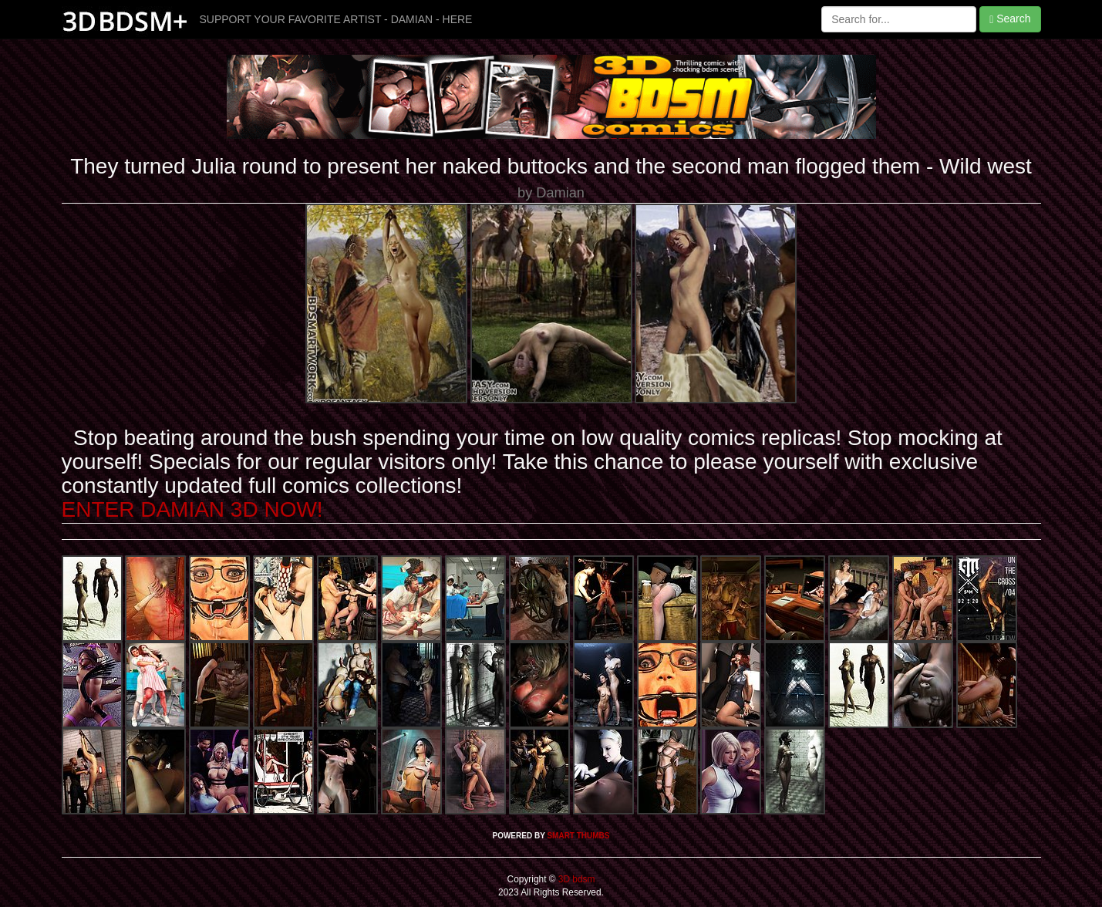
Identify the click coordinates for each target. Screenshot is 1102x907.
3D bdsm (575, 879)
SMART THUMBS (578, 835)
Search (1009, 18)
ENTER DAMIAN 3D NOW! (192, 509)
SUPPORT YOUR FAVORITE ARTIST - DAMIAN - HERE (336, 19)
